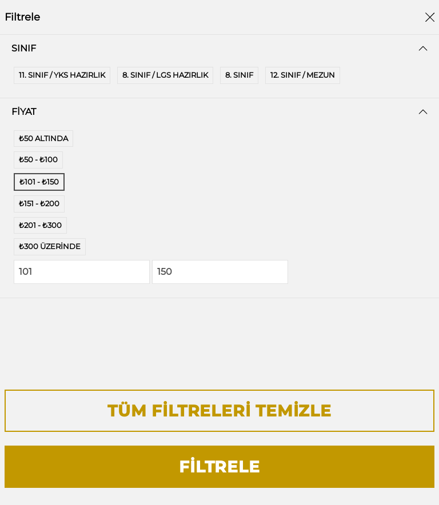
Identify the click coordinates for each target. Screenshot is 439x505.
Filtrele (219, 466)
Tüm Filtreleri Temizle (219, 410)
